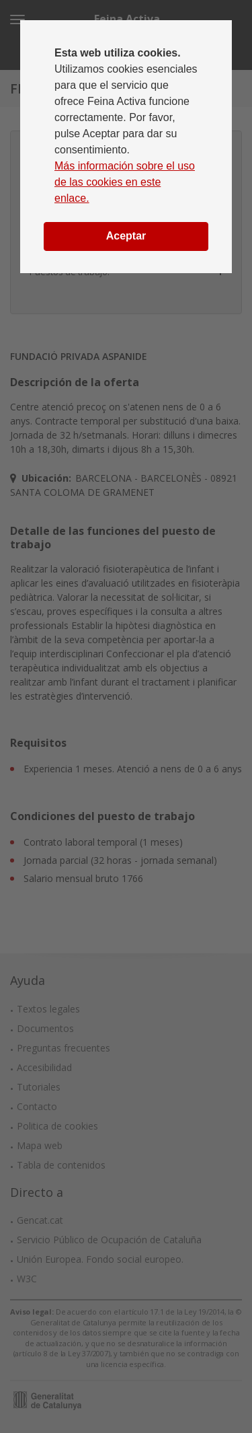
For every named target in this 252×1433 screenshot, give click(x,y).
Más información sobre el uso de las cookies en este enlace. (124, 182)
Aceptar (126, 236)
